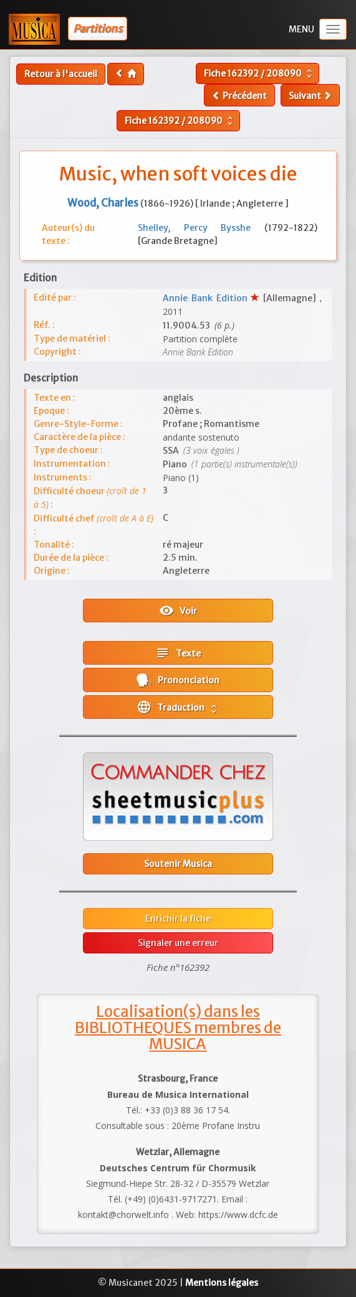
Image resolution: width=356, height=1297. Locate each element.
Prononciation (178, 680)
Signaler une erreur (178, 942)
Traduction (178, 707)
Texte (178, 652)
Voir (178, 610)
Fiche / (259, 73)
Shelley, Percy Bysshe (201, 227)
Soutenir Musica (178, 863)
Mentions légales (221, 1282)
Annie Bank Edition (207, 298)
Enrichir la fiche (178, 918)
